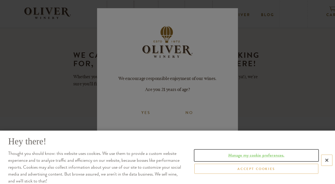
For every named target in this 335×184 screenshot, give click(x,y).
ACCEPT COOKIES (256, 178)
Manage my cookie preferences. (256, 165)
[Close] (326, 169)
